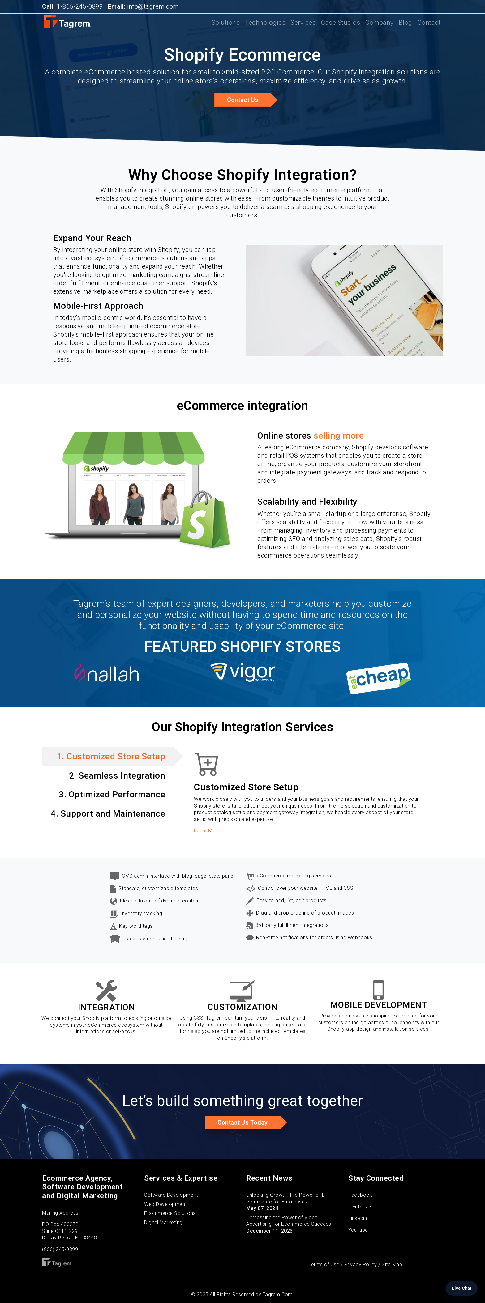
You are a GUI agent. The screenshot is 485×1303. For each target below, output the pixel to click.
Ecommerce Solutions (170, 1213)
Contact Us (242, 100)
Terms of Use (323, 1264)
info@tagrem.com (143, 6)
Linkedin (357, 1218)
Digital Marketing (163, 1222)
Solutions (226, 27)
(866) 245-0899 (60, 1249)
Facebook (360, 1195)
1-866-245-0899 (72, 6)
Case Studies (340, 27)
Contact (429, 27)
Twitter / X (360, 1207)
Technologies (265, 27)
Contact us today (242, 1122)
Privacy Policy (360, 1264)
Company (379, 27)
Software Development (171, 1195)
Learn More (207, 831)
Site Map (392, 1264)
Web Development (165, 1204)
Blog (405, 27)
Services (303, 27)
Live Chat (461, 1288)
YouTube (358, 1230)
